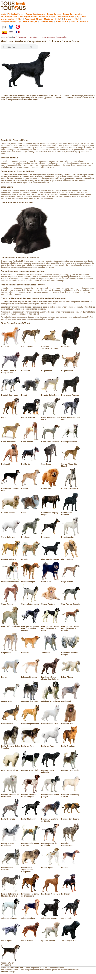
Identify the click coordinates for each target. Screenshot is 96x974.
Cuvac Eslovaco (10, 536)
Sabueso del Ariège (10, 917)
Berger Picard (70, 370)
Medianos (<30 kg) (52, 19)
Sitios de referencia (79, 21)
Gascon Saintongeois (30, 603)
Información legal (8, 972)
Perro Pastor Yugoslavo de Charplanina (30, 869)
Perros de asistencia (35, 14)
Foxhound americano (10, 581)
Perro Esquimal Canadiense (10, 843)
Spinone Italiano (50, 940)
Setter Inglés (10, 940)
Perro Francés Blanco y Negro (50, 795)
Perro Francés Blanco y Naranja (30, 843)
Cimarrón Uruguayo (70, 487)
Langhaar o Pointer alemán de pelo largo (50, 677)
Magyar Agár (10, 700)
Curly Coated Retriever (70, 513)
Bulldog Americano (70, 441)
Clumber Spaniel (10, 512)
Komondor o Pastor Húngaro (70, 653)
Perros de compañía (72, 14)
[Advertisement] (48, 120)
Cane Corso (50, 463)
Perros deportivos (9, 16)
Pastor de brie (70, 723)
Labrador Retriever (30, 676)
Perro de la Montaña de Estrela (50, 819)
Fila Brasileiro (70, 558)
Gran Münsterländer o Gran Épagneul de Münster (30, 627)
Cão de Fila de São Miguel (70, 464)
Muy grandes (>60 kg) (10, 21)
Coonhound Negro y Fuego (50, 513)
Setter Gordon (70, 917)
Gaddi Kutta (50, 581)
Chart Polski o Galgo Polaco (10, 488)
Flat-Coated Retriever (50, 558)
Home (3, 37)
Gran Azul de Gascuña (70, 603)
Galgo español (70, 581)
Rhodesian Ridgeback (50, 893)
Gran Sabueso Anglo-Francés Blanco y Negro (50, 627)
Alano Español (30, 345)
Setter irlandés (30, 940)
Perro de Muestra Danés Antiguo (30, 795)
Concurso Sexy (46, 21)
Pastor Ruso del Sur (10, 769)
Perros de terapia (47, 16)
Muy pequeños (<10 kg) (11, 19)
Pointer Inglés (50, 867)
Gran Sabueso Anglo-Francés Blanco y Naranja (70, 627)
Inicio (3, 14)
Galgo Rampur (10, 603)
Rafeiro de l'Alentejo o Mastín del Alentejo (10, 894)
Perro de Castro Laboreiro (50, 770)
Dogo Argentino (70, 536)
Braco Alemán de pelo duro (70, 417)
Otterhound (70, 700)
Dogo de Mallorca (10, 558)
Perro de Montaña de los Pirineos (10, 795)
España (11, 37)
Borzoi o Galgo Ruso (50, 394)
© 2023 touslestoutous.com (12, 968)
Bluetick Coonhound (10, 394)
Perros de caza (54, 14)
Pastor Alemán (10, 723)
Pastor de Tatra (50, 745)
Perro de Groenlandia (70, 769)
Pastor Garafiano (70, 745)
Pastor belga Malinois (30, 723)
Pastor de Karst (30, 745)
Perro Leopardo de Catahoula (50, 843)
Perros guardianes (28, 16)
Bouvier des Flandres (70, 394)
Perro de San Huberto (70, 818)
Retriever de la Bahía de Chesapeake (30, 894)
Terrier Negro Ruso (70, 940)
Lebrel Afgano (70, 676)
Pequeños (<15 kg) (33, 19)
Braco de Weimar (10, 441)
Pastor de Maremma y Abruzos (70, 795)
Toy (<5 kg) (81, 16)
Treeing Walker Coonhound (10, 963)
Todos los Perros (16, 14)
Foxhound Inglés (30, 581)
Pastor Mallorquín (30, 818)
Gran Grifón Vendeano (10, 625)
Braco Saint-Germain (50, 441)
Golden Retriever (50, 603)
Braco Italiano (30, 441)
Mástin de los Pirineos (50, 700)
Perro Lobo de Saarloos (10, 868)
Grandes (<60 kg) (71, 19)
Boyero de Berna (30, 416)
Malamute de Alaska (30, 700)
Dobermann (50, 536)
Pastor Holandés (10, 818)
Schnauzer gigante (50, 917)
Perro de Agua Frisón (30, 769)
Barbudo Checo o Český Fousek (10, 371)
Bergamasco (50, 370)
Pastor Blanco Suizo (50, 723)
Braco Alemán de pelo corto (50, 417)
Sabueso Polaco (30, 917)
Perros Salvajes (30, 21)
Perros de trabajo (66, 16)
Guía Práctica (62, 21)
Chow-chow (50, 487)
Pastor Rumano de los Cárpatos (10, 746)
